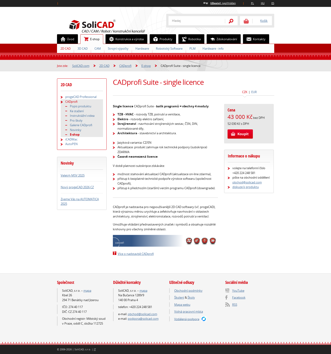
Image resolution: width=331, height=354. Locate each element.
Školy (191, 297)
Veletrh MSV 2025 (73, 175)
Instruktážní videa (82, 116)
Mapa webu (182, 305)
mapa (87, 290)
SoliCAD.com (114, 25)
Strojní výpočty (118, 48)
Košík (264, 21)
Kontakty (254, 39)
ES (272, 3)
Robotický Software (169, 48)
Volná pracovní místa (188, 311)
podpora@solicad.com (143, 319)
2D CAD (65, 48)
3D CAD (82, 48)
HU (263, 3)
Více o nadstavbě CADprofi (136, 254)
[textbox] (194, 20)
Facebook (238, 297)
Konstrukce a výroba (125, 39)
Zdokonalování (222, 39)
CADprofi (125, 66)
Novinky (75, 130)
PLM (192, 48)
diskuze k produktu (245, 187)
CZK (244, 92)
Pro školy (76, 120)
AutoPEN (71, 144)
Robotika (190, 39)
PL (252, 3)
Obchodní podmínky (188, 290)
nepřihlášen (223, 3)
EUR (254, 92)
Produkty (161, 39)
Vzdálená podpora (186, 319)
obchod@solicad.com (247, 182)
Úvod (65, 39)
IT (95, 349)
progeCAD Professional (81, 97)
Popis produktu (80, 106)
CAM (97, 48)
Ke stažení (77, 111)
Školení (179, 297)
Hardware (142, 48)
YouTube (238, 290)
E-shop (90, 39)
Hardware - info (213, 48)
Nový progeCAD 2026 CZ (77, 187)
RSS (234, 305)
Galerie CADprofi (81, 125)
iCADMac (71, 139)
